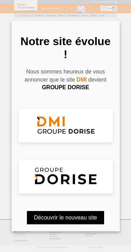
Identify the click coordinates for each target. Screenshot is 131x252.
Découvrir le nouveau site (65, 217)
